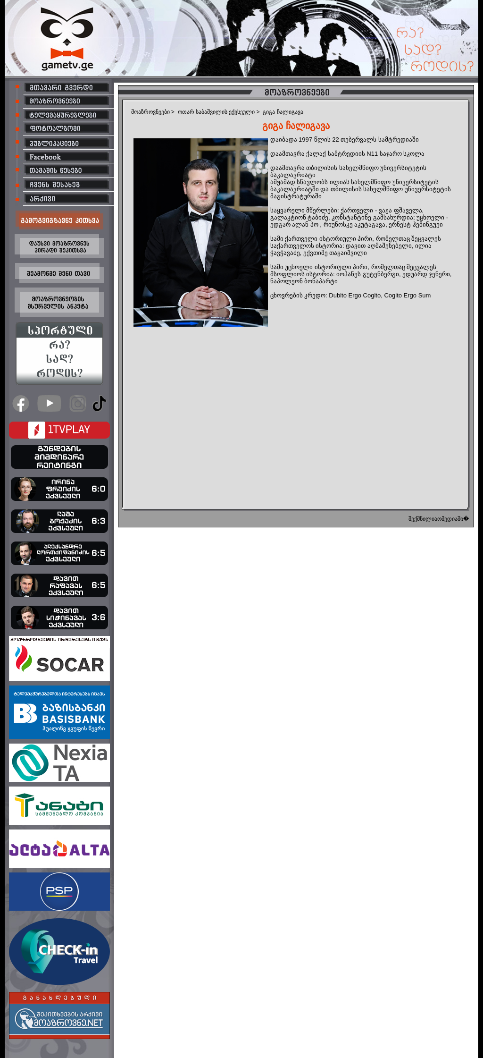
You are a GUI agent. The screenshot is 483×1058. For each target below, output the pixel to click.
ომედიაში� (453, 519)
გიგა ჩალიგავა (283, 112)
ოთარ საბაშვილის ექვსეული (216, 112)
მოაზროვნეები (150, 112)
